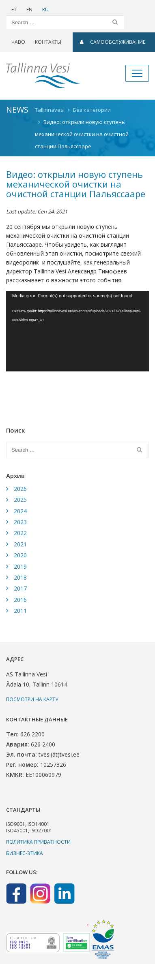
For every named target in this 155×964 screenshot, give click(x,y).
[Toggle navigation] (137, 73)
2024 (20, 511)
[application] (77, 331)
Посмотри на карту (32, 699)
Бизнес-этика (24, 853)
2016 (20, 600)
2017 (20, 588)
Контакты (48, 41)
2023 (20, 522)
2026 (20, 489)
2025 (20, 499)
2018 (20, 577)
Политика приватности (38, 841)
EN (29, 9)
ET (14, 9)
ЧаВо (18, 41)
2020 (20, 555)
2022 (20, 533)
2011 (20, 610)
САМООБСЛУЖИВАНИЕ (112, 41)
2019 (20, 566)
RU (45, 9)
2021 (20, 544)
